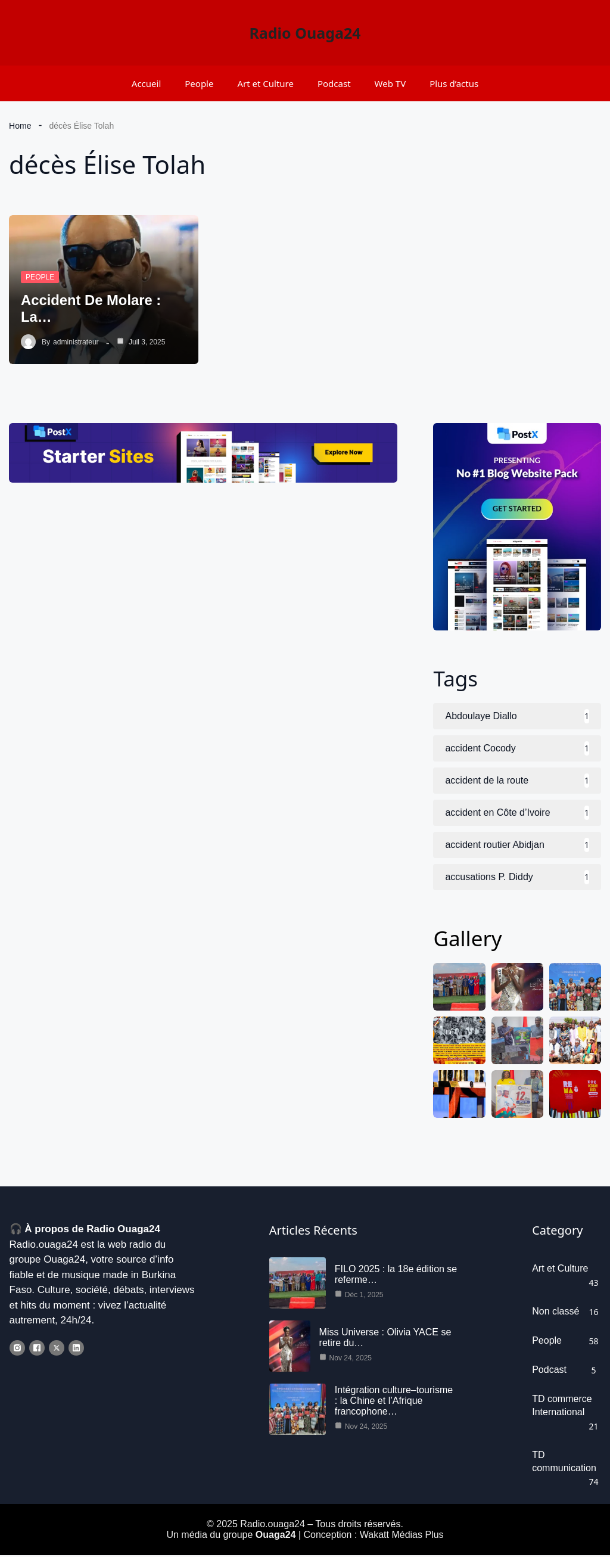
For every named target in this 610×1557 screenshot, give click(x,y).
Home (20, 125)
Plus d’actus (454, 83)
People (199, 83)
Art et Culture (265, 83)
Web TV (390, 83)
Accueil (146, 83)
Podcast (334, 83)
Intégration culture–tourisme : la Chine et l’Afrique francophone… (394, 1402)
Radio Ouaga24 (304, 33)
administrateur (75, 342)
